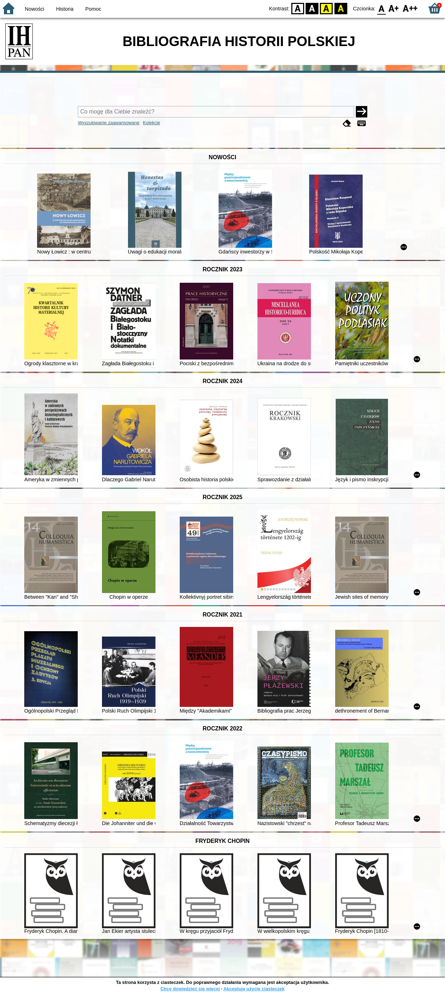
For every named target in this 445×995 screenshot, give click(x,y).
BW (312, 8)
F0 (381, 8)
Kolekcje (151, 122)
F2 (410, 8)
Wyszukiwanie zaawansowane (108, 122)
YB (326, 8)
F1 (393, 8)
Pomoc (93, 9)
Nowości (34, 9)
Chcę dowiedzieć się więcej (190, 988)
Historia (64, 9)
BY (340, 8)
